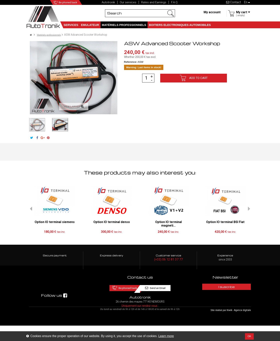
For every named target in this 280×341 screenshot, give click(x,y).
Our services (128, 2)
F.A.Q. (174, 2)
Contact (233, 2)
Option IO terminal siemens (55, 222)
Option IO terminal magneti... (168, 223)
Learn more (166, 336)
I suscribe (225, 287)
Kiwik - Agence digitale (239, 325)
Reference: (130, 61)
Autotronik (108, 2)
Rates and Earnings (153, 2)
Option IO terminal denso (111, 222)
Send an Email (167, 287)
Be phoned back (73, 2)
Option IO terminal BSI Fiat (225, 222)
